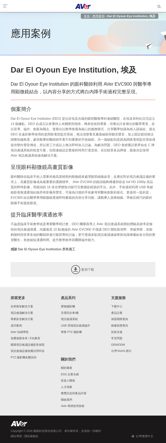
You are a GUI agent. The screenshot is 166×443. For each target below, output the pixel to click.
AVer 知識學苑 (20, 332)
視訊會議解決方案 (22, 312)
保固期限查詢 (119, 319)
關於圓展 (66, 367)
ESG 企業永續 (70, 374)
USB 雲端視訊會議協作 (75, 325)
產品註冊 (116, 312)
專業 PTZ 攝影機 (71, 332)
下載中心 (116, 306)
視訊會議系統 (69, 319)
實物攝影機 (68, 306)
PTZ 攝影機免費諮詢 (23, 357)
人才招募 (66, 387)
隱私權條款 (31, 436)
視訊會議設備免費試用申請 (27, 351)
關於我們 (68, 359)
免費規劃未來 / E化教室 (25, 338)
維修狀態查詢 (119, 325)
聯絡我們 (66, 399)
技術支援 (116, 332)
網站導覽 (16, 436)
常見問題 (116, 338)
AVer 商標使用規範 (72, 406)
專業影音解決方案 (22, 319)
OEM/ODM (118, 344)
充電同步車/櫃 (70, 312)
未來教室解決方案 (22, 306)
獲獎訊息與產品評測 (73, 393)
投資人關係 (68, 380)
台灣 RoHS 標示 (121, 351)
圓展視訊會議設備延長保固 (27, 344)
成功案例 (16, 325)
